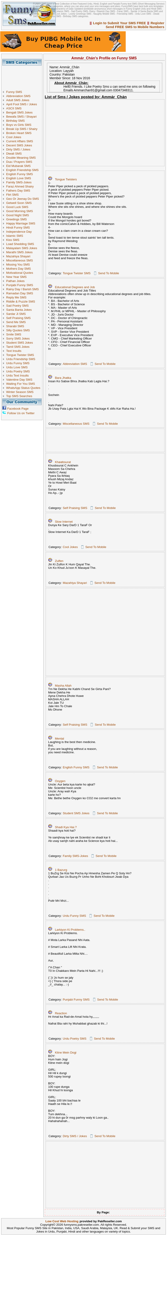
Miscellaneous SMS (19, 260)
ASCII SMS (13, 108)
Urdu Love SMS (17, 367)
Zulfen (59, 561)
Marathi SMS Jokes (19, 252)
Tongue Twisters (66, 179)
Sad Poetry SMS (17, 305)
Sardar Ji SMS (16, 314)
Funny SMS (14, 92)
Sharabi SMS (15, 326)
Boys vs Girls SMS (18, 124)
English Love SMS (18, 178)
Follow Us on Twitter (21, 413)
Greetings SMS (16, 219)
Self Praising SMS (18, 318)
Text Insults (13, 351)
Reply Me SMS (16, 297)
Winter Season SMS (20, 392)
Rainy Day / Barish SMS (22, 289)
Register (157, 23)
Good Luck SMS (17, 207)
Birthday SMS (15, 120)
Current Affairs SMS (19, 141)
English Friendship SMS (22, 170)
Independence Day (19, 231)
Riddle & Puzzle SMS (20, 301)
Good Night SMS (17, 215)
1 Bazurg (61, 870)
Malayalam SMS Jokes (21, 248)
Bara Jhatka (63, 377)
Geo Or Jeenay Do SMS (22, 198)
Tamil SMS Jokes (17, 346)
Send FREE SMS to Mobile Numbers (135, 27)
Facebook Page (18, 408)
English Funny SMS (19, 174)
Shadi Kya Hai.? (66, 827)
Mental (59, 738)
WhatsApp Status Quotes (23, 388)
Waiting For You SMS (20, 383)
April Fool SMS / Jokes (21, 104)
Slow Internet (64, 521)
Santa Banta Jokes (19, 309)
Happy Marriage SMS (20, 223)
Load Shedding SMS (20, 244)
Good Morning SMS (19, 211)
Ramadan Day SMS (19, 293)
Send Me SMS (16, 322)
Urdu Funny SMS (17, 363)
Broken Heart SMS (18, 133)
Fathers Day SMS (18, 190)
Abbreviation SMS (18, 96)
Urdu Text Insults (17, 375)
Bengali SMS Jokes (19, 112)
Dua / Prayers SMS (19, 161)
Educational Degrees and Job (75, 287)
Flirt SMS (12, 194)
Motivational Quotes (19, 272)
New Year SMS (16, 277)
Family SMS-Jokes (18, 182)
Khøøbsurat (63, 462)
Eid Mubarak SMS (18, 166)
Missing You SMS (18, 264)
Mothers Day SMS (18, 268)
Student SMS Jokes (19, 342)
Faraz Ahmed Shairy (20, 186)
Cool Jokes (13, 137)
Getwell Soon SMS (19, 203)
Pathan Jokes (15, 281)
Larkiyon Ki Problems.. (70, 929)
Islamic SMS (14, 235)
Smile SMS (13, 334)
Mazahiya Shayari (18, 256)
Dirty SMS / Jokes (18, 149)
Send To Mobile (108, 273)
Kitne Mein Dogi (65, 1052)
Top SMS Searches (19, 396)
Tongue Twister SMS (20, 355)
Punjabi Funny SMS (19, 285)
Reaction (61, 1013)
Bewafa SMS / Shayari (21, 116)
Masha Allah (63, 685)
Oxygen (60, 781)
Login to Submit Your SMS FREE (119, 23)
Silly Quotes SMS (18, 330)
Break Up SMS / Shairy (21, 129)
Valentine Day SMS (19, 379)
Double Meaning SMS (21, 157)
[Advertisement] (23, 76)
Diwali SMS (14, 153)
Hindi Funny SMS (18, 227)
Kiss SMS (12, 240)
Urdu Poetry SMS (18, 371)
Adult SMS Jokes (17, 100)
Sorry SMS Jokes (18, 338)
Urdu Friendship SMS (20, 359)
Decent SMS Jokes (19, 145)
